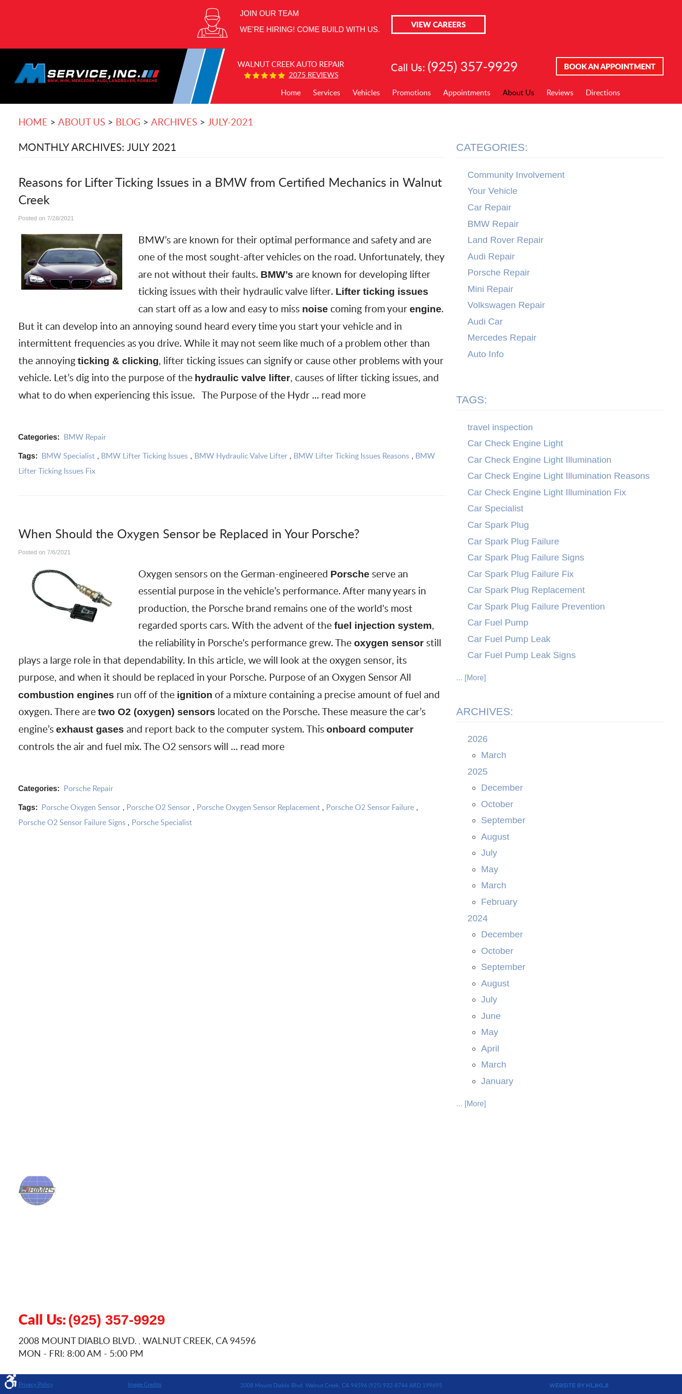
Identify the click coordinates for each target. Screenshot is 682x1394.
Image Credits (144, 1384)
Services (326, 92)
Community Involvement (516, 175)
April (490, 1048)
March (493, 755)
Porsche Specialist (162, 822)
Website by (532, 1385)
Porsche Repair (88, 788)
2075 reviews (313, 74)
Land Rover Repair (506, 240)
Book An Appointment (610, 66)
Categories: (492, 147)
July (489, 853)
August (495, 837)
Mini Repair (491, 289)
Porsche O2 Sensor (158, 807)
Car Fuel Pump (498, 622)
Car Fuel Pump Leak (509, 639)
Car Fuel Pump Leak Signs (522, 655)
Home (291, 92)
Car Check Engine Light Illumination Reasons (559, 476)
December (502, 788)
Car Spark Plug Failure (513, 541)
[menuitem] (291, 93)
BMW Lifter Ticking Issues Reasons (351, 456)
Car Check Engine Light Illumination (540, 460)
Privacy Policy (35, 1384)
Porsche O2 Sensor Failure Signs (72, 822)
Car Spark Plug (498, 525)
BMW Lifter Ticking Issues (144, 456)
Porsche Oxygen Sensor (81, 807)
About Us (518, 92)
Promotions (411, 92)
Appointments (466, 92)
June (491, 1016)
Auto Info (486, 354)
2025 (478, 771)
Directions (603, 92)
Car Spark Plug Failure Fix (521, 574)
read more (343, 394)
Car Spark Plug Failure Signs (526, 557)
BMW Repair (85, 437)
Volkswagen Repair (506, 305)
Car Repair (490, 207)
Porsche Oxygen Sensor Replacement (258, 807)
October (497, 804)
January (497, 1081)
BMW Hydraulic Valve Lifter (240, 456)
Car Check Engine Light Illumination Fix (547, 492)
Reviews (560, 92)
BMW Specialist (68, 456)
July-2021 (230, 121)
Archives (174, 121)
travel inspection (500, 427)
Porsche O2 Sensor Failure (370, 807)
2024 (478, 918)
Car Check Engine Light (516, 443)
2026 (478, 739)
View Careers (438, 24)
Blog (128, 121)
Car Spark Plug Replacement (526, 590)
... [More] (471, 678)
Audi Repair (491, 256)
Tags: (472, 400)
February (499, 902)
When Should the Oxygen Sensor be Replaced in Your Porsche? (189, 533)
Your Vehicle (493, 191)
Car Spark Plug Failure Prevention (536, 606)
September (503, 820)
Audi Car (485, 321)
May (489, 869)
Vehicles (366, 92)
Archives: (485, 712)
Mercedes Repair (502, 337)
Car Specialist (495, 508)
